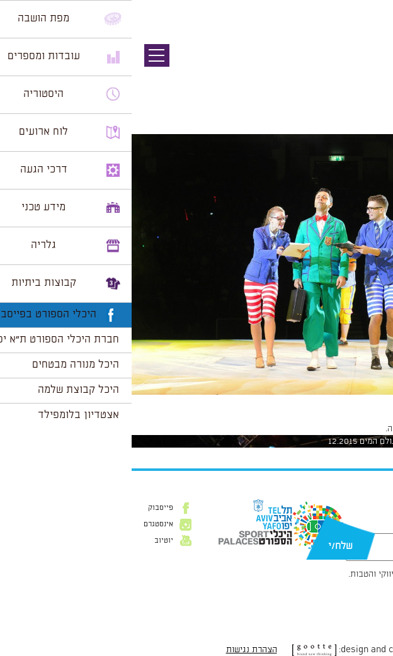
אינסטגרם (27, 524)
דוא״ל (373, 527)
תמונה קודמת (369, 66)
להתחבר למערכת (351, 428)
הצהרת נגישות (119, 649)
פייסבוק (29, 508)
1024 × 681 (313, 401)
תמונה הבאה (371, 78)
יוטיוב (32, 541)
